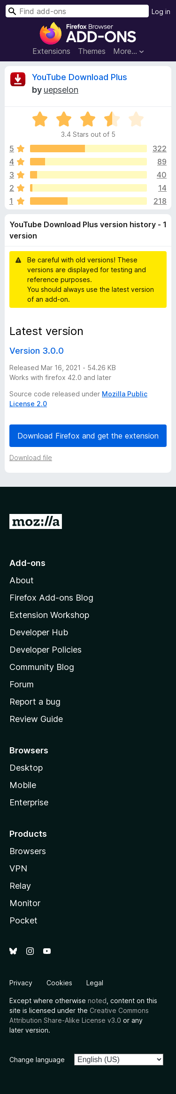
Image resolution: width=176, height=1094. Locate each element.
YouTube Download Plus (79, 77)
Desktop (26, 768)
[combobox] (77, 11)
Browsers (27, 851)
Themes (92, 51)
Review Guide (36, 719)
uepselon (61, 90)
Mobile (22, 785)
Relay (20, 886)
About (21, 580)
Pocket (23, 920)
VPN (18, 868)
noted (97, 1001)
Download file (30, 457)
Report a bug (35, 702)
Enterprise (28, 802)
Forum (21, 684)
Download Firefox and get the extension (88, 435)
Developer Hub (38, 632)
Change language (37, 1060)
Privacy (20, 983)
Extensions (51, 51)
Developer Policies (45, 650)
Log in (161, 11)
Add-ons (27, 563)
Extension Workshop (49, 615)
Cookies (59, 983)
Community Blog (41, 667)
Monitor (24, 903)
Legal (94, 983)
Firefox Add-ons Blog (51, 598)
